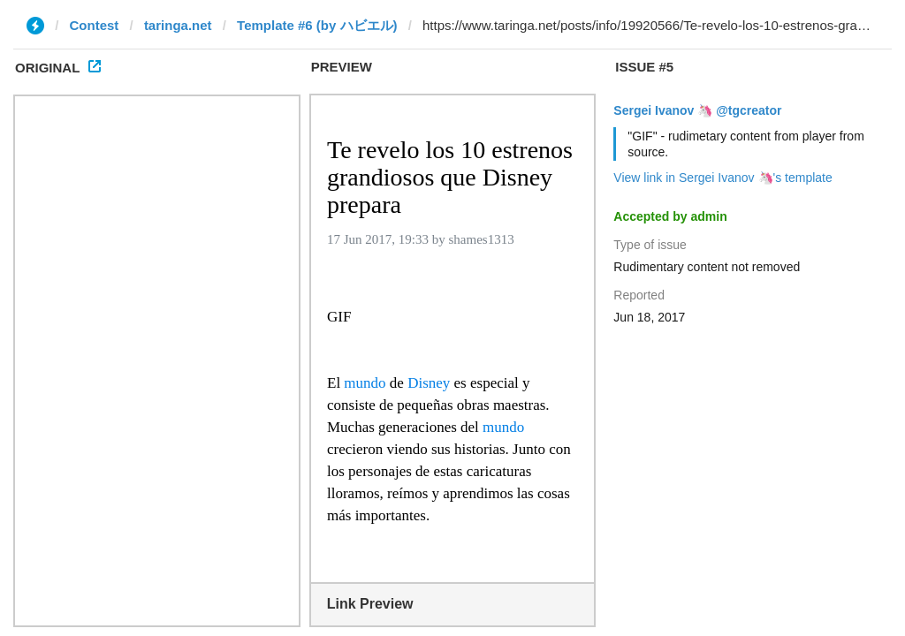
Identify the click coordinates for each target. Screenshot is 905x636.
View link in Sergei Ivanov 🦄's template (722, 177)
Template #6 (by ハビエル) (317, 25)
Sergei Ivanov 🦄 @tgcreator (697, 110)
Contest (94, 25)
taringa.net (178, 25)
